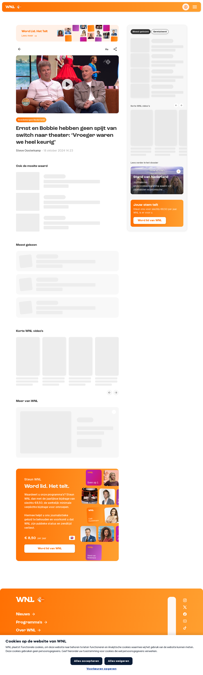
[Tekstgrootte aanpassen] (106, 49)
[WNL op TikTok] (185, 628)
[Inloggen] (185, 6)
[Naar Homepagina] (14, 7)
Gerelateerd (160, 31)
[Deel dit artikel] (115, 49)
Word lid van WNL (50, 548)
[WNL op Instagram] (185, 600)
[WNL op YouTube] (185, 621)
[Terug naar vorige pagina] (19, 49)
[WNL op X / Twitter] (185, 607)
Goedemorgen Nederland (31, 119)
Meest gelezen (141, 31)
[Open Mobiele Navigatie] (194, 7)
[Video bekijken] (67, 84)
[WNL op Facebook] (185, 614)
